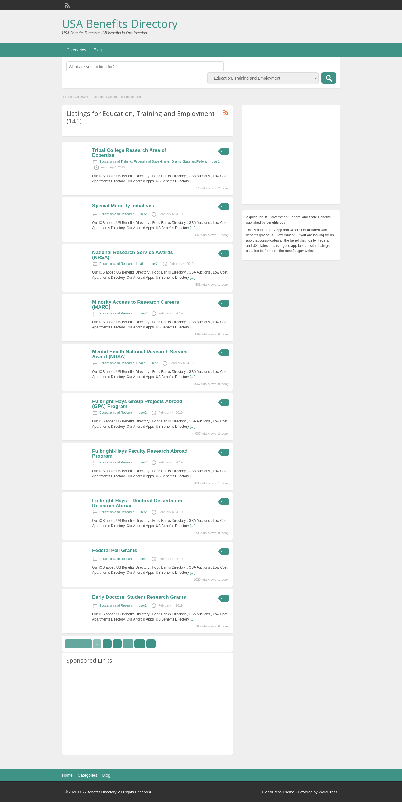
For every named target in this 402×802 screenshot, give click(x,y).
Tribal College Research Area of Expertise (129, 153)
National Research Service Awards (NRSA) (132, 255)
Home (67, 96)
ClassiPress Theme (278, 792)
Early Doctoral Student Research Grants (139, 597)
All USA (80, 96)
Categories (76, 50)
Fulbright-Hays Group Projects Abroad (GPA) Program (137, 404)
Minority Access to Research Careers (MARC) (135, 304)
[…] (192, 181)
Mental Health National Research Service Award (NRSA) (140, 354)
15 (140, 644)
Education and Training (115, 161)
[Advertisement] (147, 709)
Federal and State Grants (152, 161)
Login (333, 5)
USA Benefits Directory (120, 23)
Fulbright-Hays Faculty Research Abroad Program (140, 453)
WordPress (328, 792)
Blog (98, 50)
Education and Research (116, 214)
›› (151, 644)
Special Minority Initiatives (123, 205)
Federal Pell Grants (114, 550)
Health (140, 263)
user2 (216, 161)
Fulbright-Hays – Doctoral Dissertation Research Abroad (137, 503)
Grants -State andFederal (189, 161)
